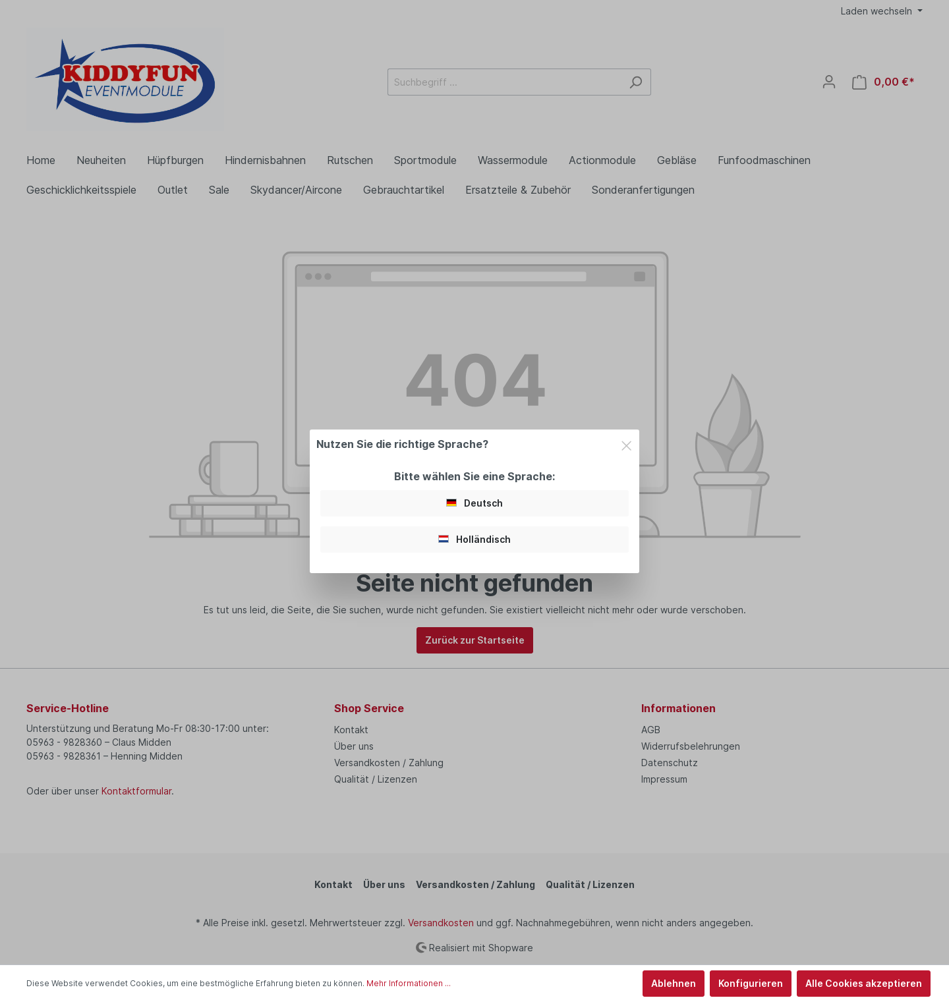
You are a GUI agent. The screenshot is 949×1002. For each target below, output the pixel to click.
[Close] (626, 443)
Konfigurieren (750, 983)
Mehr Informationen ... (408, 983)
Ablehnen (673, 983)
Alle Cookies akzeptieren (863, 983)
